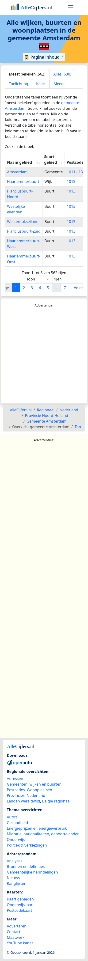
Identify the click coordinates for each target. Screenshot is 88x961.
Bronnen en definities (26, 866)
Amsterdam (17, 171)
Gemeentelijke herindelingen (32, 872)
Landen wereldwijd (23, 801)
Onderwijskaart (20, 904)
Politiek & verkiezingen (27, 845)
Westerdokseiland (22, 221)
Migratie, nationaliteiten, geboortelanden (43, 833)
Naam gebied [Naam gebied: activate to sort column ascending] (19, 162)
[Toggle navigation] (70, 7)
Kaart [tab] (41, 83)
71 (66, 287)
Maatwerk (15, 937)
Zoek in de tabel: (46, 146)
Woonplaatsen (39, 789)
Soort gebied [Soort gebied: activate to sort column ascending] (50, 159)
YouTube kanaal (20, 943)
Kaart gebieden (20, 899)
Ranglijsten (16, 883)
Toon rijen (43, 279)
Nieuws (13, 877)
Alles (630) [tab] (62, 74)
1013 (71, 181)
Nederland (36, 795)
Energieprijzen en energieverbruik (37, 828)
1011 (71, 171)
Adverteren (17, 926)
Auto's (12, 817)
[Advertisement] (44, 356)
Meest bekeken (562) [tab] (27, 74)
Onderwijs (16, 839)
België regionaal (56, 801)
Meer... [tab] (59, 83)
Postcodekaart (19, 910)
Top (78, 426)
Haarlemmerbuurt (23, 181)
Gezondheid (17, 822)
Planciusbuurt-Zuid (23, 231)
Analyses (14, 860)
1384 (83, 171)
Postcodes (16, 789)
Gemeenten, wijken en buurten (34, 784)
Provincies (16, 795)
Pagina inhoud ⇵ (44, 57)
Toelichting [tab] (18, 83)
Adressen (15, 778)
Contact (13, 931)
